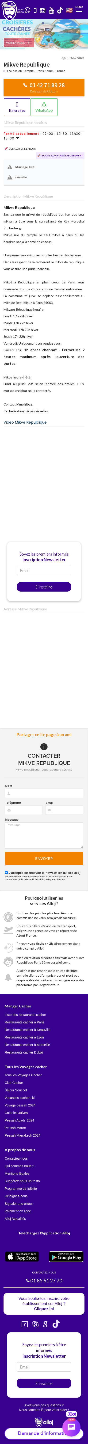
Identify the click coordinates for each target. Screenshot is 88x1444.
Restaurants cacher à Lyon (24, 1037)
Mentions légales (17, 1173)
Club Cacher (14, 1083)
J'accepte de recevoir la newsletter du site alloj (44, 872)
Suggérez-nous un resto (22, 1181)
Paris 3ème (45, 71)
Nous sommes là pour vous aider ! (44, 1410)
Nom (8, 785)
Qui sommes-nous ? (19, 1166)
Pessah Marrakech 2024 (22, 1135)
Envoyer (44, 858)
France (60, 71)
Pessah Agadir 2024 (19, 1120)
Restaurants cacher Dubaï (24, 1052)
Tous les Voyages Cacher (23, 1075)
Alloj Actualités (15, 1219)
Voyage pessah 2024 (20, 1105)
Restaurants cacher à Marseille (27, 1045)
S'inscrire (44, 586)
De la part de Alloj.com (44, 91)
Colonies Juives (16, 1113)
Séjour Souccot (16, 1090)
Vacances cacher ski (19, 1098)
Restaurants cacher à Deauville (27, 1030)
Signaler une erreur (19, 1203)
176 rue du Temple (20, 71)
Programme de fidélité (21, 1188)
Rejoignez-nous (16, 1196)
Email (49, 802)
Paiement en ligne (18, 1211)
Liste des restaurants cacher (25, 1015)
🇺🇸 (69, 10)
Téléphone (13, 802)
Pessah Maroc (15, 1128)
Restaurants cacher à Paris (24, 1022)
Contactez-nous (16, 1158)
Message (12, 819)
